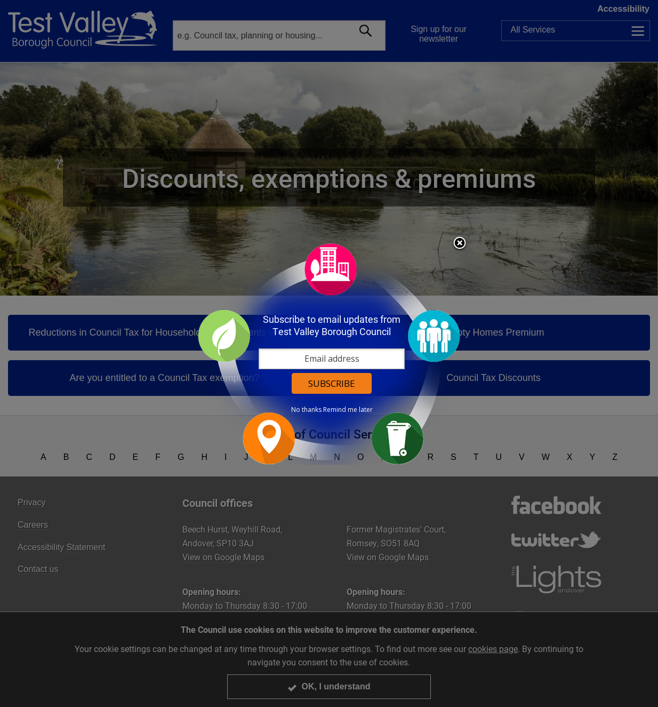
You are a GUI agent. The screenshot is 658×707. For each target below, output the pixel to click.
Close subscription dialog (460, 244)
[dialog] (329, 353)
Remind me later (348, 410)
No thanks (306, 410)
